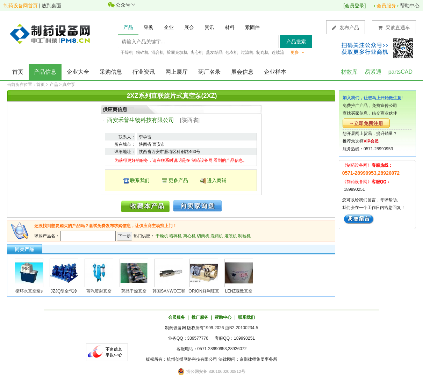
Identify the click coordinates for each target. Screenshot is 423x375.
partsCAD (400, 72)
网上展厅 (176, 72)
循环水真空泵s (29, 291)
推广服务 (200, 317)
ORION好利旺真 (203, 291)
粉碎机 (175, 235)
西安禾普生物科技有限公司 (140, 120)
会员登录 (354, 5)
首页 (17, 72)
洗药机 (216, 235)
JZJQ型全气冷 (64, 291)
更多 (297, 52)
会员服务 (386, 5)
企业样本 (275, 72)
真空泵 (69, 84)
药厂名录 (209, 72)
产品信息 (45, 72)
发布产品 (345, 27)
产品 (54, 84)
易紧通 (373, 72)
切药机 (203, 235)
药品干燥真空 (133, 291)
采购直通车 (394, 27)
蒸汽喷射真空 (99, 291)
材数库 (349, 72)
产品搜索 (296, 41)
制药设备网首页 (20, 5)
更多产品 (178, 180)
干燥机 (162, 235)
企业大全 (78, 72)
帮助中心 (410, 5)
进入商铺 (217, 180)
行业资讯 (143, 72)
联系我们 (140, 180)
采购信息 (111, 72)
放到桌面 (51, 5)
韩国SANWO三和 (168, 291)
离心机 (189, 235)
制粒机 (244, 235)
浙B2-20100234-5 (241, 327)
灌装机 (230, 235)
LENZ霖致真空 (239, 291)
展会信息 (242, 72)
